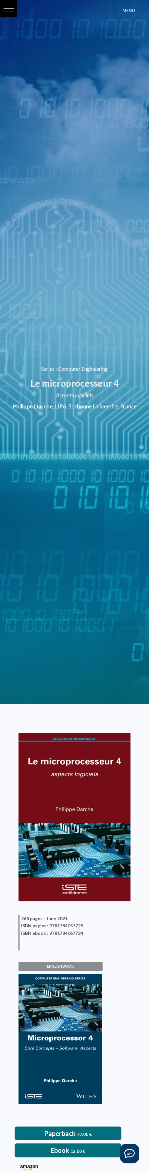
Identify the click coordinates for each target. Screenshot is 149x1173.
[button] (8, 8)
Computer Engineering (83, 369)
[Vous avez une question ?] (129, 1153)
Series (48, 369)
